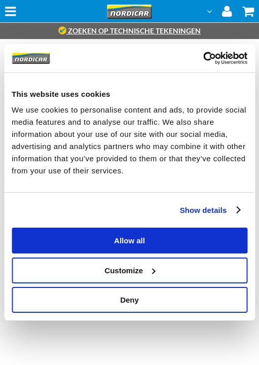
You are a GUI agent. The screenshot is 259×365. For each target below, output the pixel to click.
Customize (129, 270)
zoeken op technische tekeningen (129, 30)
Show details (203, 210)
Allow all (129, 240)
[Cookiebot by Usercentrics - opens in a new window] (203, 58)
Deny (129, 300)
